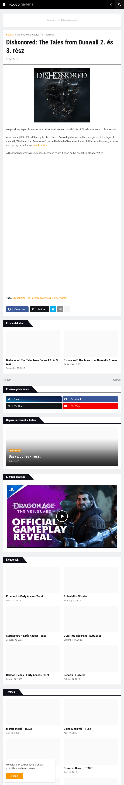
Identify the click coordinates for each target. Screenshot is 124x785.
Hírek (55, 298)
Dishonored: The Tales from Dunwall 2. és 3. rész (32, 362)
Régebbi (115, 379)
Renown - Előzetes (74, 675)
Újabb (7, 379)
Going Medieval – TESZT (78, 729)
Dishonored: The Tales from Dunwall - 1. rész (90, 360)
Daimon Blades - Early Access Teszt (27, 675)
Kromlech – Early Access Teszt (24, 596)
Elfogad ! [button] (14, 775)
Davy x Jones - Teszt (25, 456)
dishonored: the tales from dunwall (35, 34)
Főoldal (10, 34)
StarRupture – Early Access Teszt (26, 635)
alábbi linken (40, 145)
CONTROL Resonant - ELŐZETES (82, 635)
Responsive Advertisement (62, 20)
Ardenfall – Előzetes (76, 596)
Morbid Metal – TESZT (19, 729)
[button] (4, 4)
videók (63, 298)
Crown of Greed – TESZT (78, 768)
